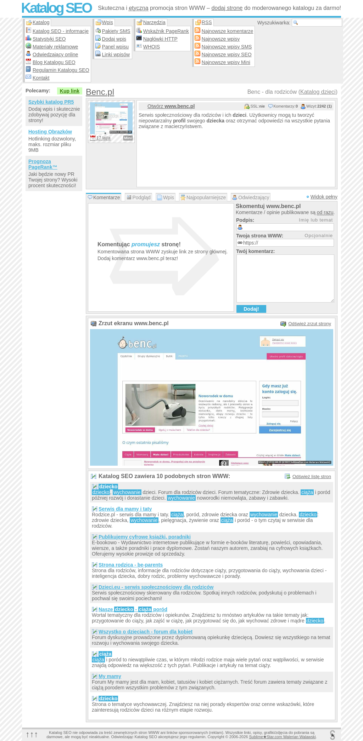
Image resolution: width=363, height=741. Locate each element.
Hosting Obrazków (50, 131)
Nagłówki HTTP (160, 39)
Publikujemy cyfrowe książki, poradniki (145, 537)
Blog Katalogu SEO (54, 62)
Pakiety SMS (116, 31)
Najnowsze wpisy (221, 39)
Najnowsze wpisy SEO (227, 54)
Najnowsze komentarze (227, 31)
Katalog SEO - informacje (61, 31)
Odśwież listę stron (311, 476)
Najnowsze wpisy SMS (227, 47)
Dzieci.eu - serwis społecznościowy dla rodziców (156, 587)
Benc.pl (100, 92)
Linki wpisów (116, 54)
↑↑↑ (32, 734)
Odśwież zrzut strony (309, 323)
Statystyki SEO (49, 39)
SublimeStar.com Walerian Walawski (282, 737)
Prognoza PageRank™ (42, 164)
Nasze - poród (133, 609)
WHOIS (151, 47)
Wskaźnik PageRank (166, 31)
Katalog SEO (56, 8)
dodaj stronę (226, 8)
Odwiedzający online (55, 54)
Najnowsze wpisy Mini (226, 62)
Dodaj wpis (114, 39)
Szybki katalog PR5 (51, 102)
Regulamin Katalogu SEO (61, 70)
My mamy (110, 676)
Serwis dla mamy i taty (125, 509)
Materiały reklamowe (55, 47)
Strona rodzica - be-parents (131, 565)
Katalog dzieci (318, 92)
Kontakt (41, 78)
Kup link (69, 91)
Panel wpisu (115, 47)
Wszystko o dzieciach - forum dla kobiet (145, 631)
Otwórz (171, 106)
